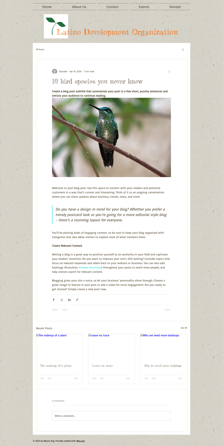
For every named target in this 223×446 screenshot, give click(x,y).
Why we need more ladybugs (163, 365)
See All (184, 327)
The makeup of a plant (55, 365)
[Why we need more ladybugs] (163, 347)
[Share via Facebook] (53, 299)
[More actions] (169, 71)
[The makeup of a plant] (59, 347)
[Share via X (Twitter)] (61, 299)
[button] (182, 49)
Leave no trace (102, 365)
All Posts (40, 49)
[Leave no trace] (111, 347)
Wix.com (80, 440)
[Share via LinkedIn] (69, 299)
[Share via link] (77, 299)
